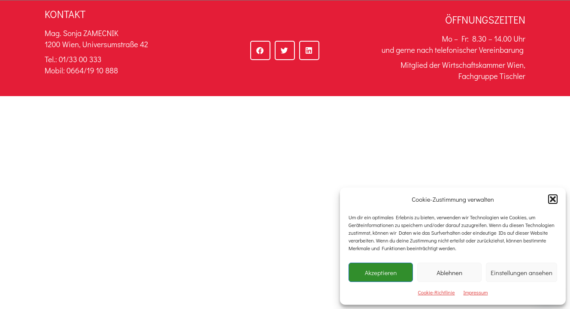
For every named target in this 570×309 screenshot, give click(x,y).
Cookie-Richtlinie (436, 292)
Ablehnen (449, 272)
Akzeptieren (381, 272)
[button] (553, 199)
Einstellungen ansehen (521, 272)
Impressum (476, 292)
